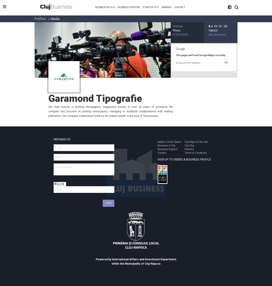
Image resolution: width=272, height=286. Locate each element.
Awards (167, 7)
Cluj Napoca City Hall (196, 141)
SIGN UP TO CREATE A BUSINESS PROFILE (184, 159)
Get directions (217, 34)
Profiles (40, 19)
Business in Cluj (105, 7)
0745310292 (180, 34)
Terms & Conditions (196, 152)
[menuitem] (105, 7)
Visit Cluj (189, 145)
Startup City (151, 7)
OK (226, 62)
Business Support (129, 7)
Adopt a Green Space (169, 141)
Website (178, 26)
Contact (179, 7)
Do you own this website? (188, 63)
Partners (189, 149)
